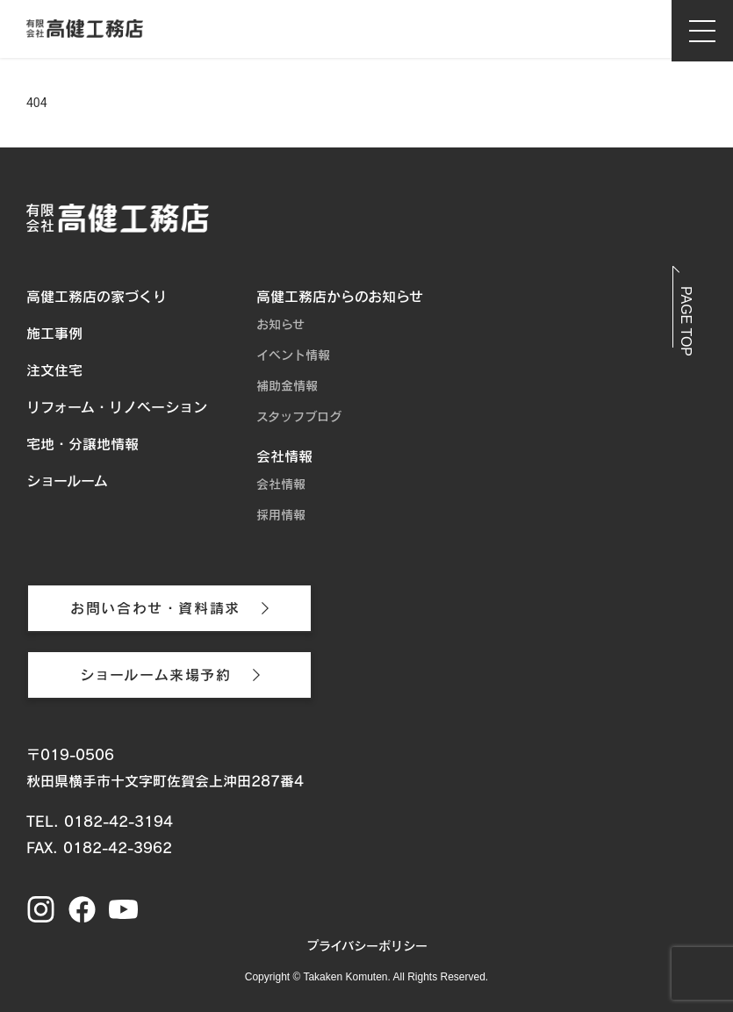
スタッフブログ (298, 417)
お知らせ (280, 325)
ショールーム (67, 481)
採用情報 (280, 515)
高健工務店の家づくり (96, 297)
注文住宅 (54, 370)
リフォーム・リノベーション (116, 407)
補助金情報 (287, 386)
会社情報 (284, 456)
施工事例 (54, 334)
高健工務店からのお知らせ (339, 297)
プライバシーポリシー (367, 946)
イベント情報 (293, 355)
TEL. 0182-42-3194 (99, 822)
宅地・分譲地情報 (82, 444)
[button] (686, 313)
